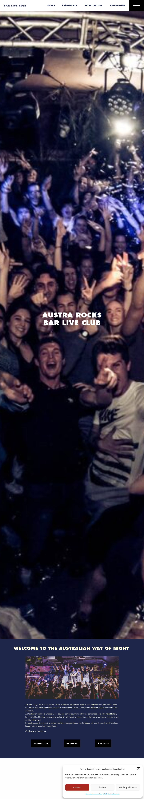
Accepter (77, 787)
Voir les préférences (128, 787)
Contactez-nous (113, 794)
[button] (138, 769)
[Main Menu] (136, 5)
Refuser (102, 787)
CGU (105, 794)
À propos (103, 743)
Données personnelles (94, 794)
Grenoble (72, 743)
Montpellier (41, 743)
